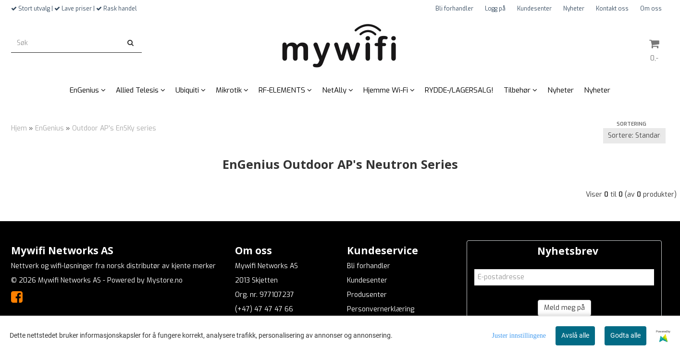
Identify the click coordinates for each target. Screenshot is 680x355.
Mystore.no (165, 280)
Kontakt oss (612, 8)
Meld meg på (564, 307)
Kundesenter (534, 8)
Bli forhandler (454, 8)
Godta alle (625, 335)
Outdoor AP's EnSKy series (114, 128)
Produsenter (367, 294)
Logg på (495, 8)
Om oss (651, 8)
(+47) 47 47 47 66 (264, 309)
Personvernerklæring (380, 309)
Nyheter (573, 8)
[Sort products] (634, 135)
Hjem (19, 128)
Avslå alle (575, 335)
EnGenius (49, 128)
